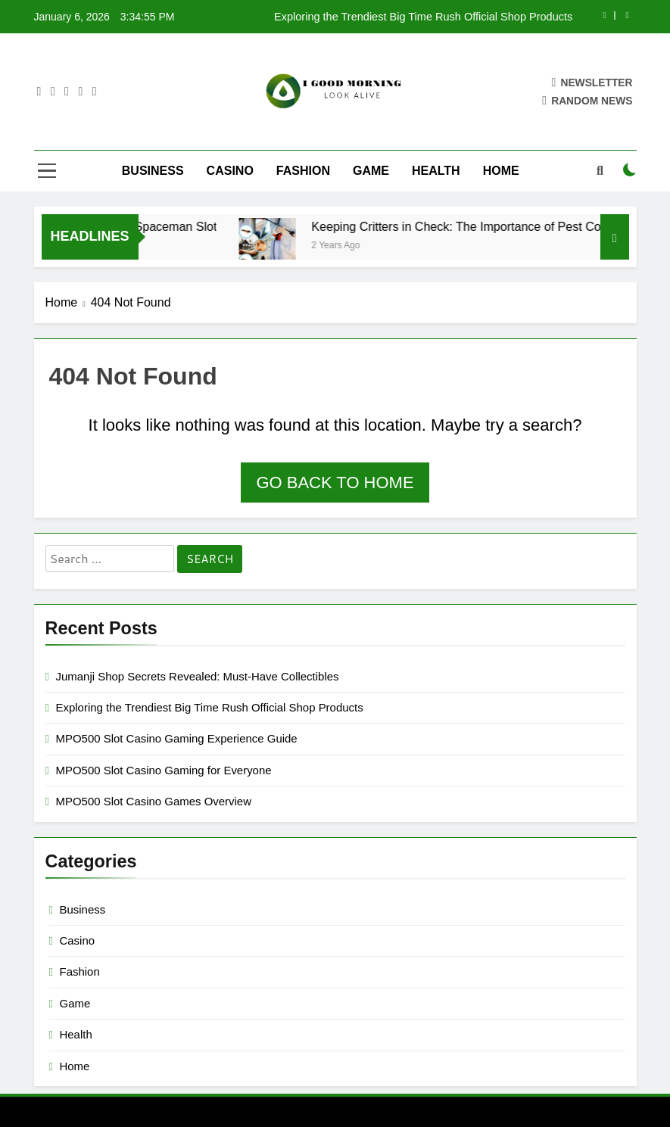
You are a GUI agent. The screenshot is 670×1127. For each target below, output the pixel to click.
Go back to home (334, 482)
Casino (230, 170)
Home (501, 170)
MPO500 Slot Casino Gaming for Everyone (164, 770)
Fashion (303, 170)
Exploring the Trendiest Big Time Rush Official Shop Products (423, 17)
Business (153, 170)
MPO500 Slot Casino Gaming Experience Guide (177, 738)
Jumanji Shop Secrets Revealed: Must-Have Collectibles (197, 676)
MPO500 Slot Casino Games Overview (153, 801)
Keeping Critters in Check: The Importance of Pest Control (478, 226)
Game (371, 170)
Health (436, 170)
